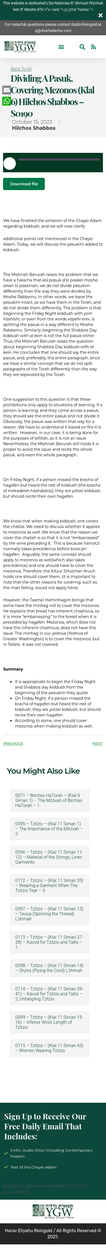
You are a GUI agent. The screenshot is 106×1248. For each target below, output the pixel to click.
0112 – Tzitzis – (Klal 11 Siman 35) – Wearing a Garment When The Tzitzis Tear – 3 (49, 885)
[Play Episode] (9, 163)
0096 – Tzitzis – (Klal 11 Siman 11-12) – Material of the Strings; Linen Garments (49, 857)
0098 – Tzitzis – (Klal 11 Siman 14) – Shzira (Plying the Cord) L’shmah (49, 968)
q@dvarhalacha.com (53, 30)
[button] (61, 46)
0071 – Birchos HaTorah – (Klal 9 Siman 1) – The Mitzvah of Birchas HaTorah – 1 (48, 800)
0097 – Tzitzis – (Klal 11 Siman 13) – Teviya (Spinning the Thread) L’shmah (49, 913)
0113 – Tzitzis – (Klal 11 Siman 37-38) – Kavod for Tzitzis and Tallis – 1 (49, 942)
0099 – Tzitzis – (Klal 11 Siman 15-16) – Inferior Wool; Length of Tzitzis (49, 1022)
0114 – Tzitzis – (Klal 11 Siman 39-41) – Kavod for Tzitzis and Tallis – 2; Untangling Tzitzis (49, 994)
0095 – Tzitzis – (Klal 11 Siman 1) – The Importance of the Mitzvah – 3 (49, 828)
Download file (24, 183)
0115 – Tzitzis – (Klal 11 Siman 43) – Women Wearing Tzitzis (49, 1048)
